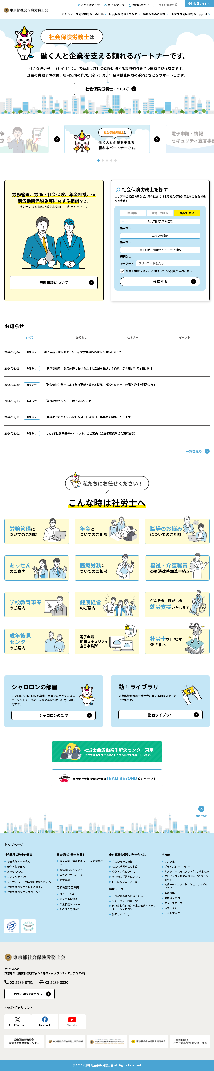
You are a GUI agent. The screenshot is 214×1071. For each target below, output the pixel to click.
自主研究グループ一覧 (125, 882)
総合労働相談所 (69, 899)
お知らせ (67, 14)
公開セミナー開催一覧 (125, 901)
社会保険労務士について (107, 89)
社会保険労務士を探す (123, 14)
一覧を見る (194, 451)
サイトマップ (115, 5)
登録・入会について (123, 871)
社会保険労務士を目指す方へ (24, 892)
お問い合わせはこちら (28, 994)
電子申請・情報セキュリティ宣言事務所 (81, 863)
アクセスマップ (90, 5)
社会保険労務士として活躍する (25, 887)
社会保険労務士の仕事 (90, 14)
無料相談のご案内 (154, 14)
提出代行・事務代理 (18, 861)
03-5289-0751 (21, 982)
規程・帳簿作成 (16, 866)
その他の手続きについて (126, 876)
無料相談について (54, 282)
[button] (57, 139)
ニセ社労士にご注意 (71, 875)
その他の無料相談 (70, 909)
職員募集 (170, 893)
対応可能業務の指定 (160, 221)
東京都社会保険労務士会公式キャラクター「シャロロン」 (134, 907)
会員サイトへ (201, 3)
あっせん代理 (15, 871)
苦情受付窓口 (172, 898)
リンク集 (170, 861)
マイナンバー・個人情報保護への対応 (29, 882)
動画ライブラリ (160, 714)
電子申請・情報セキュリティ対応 (160, 250)
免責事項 (65, 880)
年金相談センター (70, 904)
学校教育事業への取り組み (127, 896)
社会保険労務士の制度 (125, 866)
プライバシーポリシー (177, 866)
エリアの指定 (160, 235)
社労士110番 (67, 894)
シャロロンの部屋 (53, 715)
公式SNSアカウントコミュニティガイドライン (186, 886)
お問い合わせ (140, 5)
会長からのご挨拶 (122, 861)
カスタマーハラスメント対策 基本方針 (187, 871)
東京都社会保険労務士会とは (189, 14)
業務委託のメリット (71, 869)
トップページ (14, 844)
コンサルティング (17, 876)
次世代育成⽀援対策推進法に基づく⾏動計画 (186, 878)
